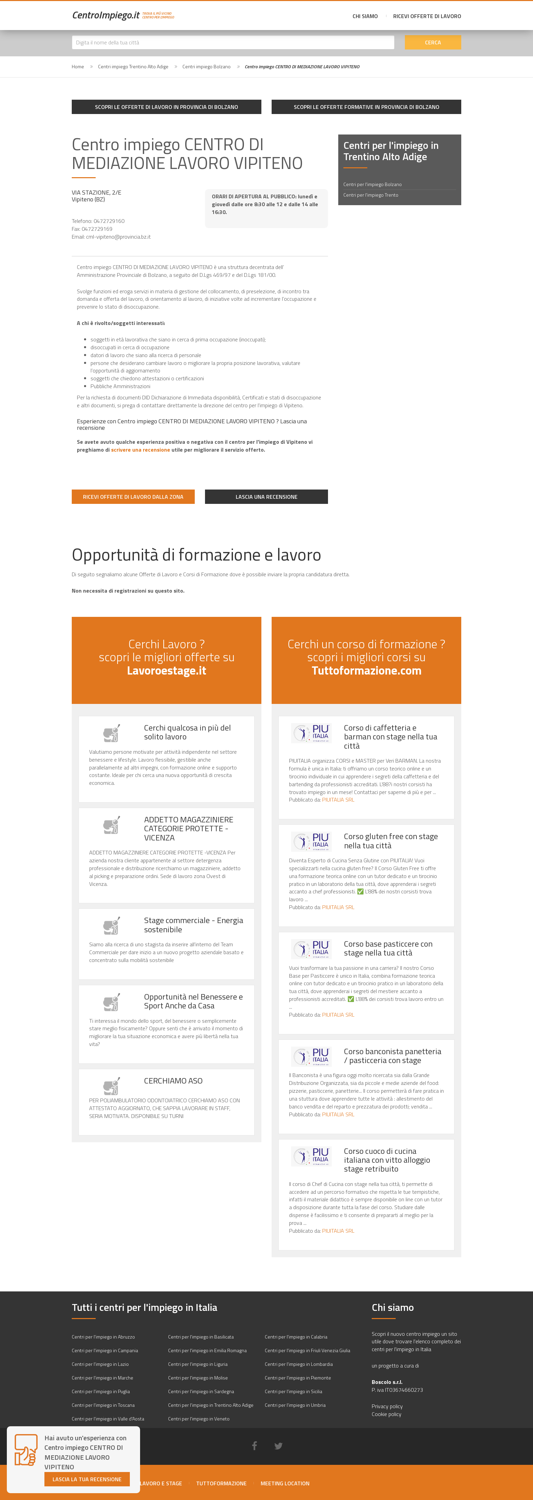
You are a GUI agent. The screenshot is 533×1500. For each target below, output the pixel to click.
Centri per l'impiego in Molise (198, 1377)
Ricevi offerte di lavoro (427, 16)
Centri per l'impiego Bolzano (372, 184)
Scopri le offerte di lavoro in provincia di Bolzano (166, 107)
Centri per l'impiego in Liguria (198, 1364)
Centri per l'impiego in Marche (102, 1377)
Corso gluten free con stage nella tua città (391, 840)
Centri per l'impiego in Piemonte (298, 1377)
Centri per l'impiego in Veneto (199, 1418)
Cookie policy (386, 1414)
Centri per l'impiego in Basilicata (201, 1336)
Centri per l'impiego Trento (370, 194)
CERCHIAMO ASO (173, 1080)
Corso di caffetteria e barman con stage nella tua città (390, 736)
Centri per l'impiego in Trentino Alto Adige (211, 1405)
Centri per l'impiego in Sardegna (201, 1391)
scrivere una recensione (140, 449)
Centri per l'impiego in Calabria (296, 1336)
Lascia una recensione (267, 497)
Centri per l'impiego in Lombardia (299, 1364)
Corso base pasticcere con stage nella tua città (388, 948)
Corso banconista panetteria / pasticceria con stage (392, 1055)
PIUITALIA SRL (338, 799)
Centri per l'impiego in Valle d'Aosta (108, 1418)
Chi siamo (365, 16)
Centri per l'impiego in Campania (105, 1350)
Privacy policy (387, 1406)
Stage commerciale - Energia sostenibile (193, 924)
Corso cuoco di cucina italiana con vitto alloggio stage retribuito (387, 1160)
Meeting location (285, 1483)
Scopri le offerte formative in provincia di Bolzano (366, 107)
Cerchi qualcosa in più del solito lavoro (187, 731)
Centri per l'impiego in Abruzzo (103, 1336)
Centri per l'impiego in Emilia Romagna (207, 1350)
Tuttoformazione (221, 1483)
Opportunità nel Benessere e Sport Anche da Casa (193, 1000)
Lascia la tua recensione (87, 1479)
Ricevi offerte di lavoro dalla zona (133, 497)
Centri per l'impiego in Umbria (295, 1405)
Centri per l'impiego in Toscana (103, 1405)
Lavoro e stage (161, 1483)
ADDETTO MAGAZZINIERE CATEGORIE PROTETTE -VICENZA (188, 828)
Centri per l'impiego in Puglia (101, 1391)
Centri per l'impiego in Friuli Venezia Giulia (307, 1350)
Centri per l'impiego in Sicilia (293, 1391)
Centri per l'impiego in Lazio (100, 1364)
